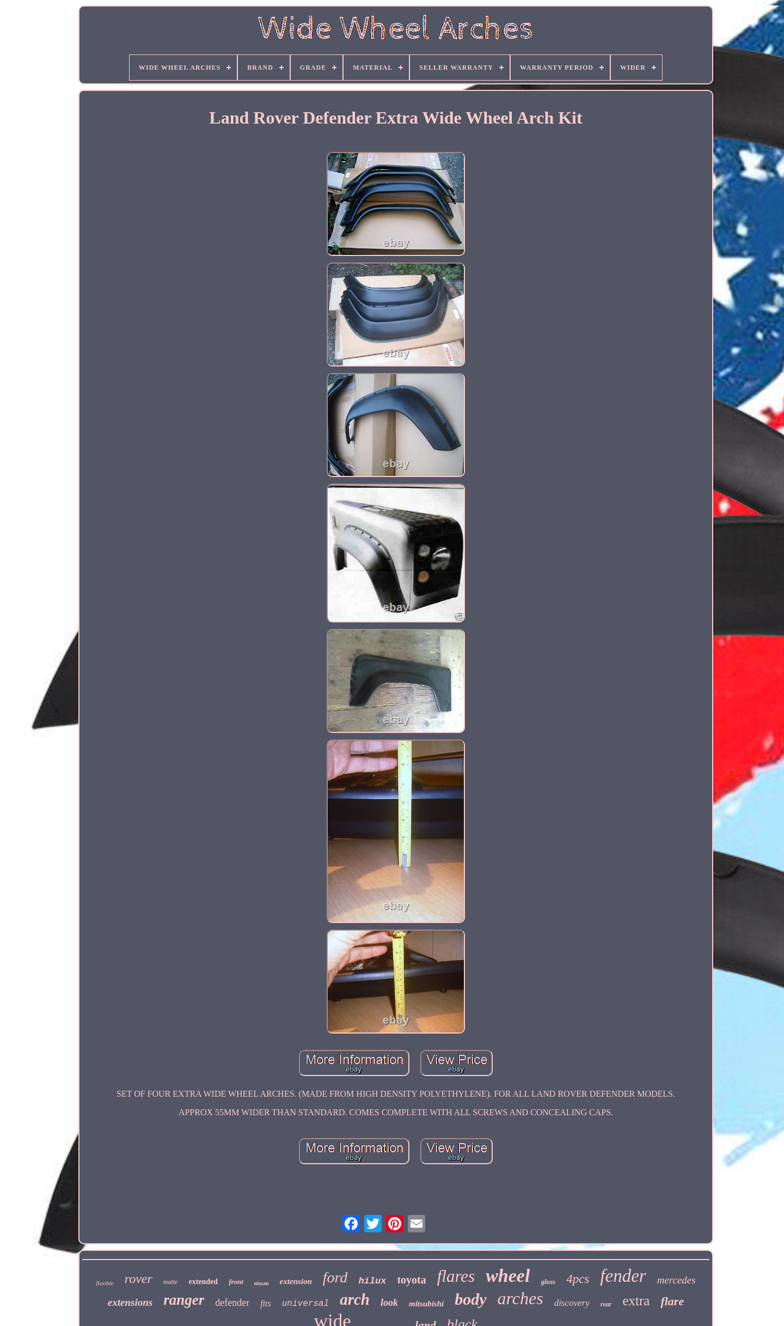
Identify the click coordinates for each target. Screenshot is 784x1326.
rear (606, 1304)
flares (456, 1276)
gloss (548, 1282)
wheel (508, 1276)
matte (170, 1282)
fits (265, 1303)
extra (636, 1300)
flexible (104, 1283)
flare (672, 1301)
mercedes (676, 1280)
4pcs (577, 1279)
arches (520, 1298)
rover (138, 1279)
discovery (572, 1303)
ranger (183, 1300)
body (470, 1299)
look (389, 1302)
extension (296, 1281)
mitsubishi (426, 1303)
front (236, 1282)
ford (335, 1277)
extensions (130, 1302)
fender (623, 1276)
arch (355, 1299)
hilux (372, 1281)
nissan (261, 1283)
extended (203, 1282)
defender (232, 1302)
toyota (411, 1280)
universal (305, 1304)
